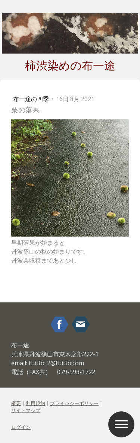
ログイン (21, 427)
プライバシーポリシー (74, 403)
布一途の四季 (31, 99)
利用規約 (35, 403)
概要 (16, 403)
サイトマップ (25, 410)
